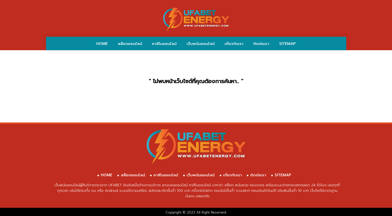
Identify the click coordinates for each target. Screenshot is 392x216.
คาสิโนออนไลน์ (164, 43)
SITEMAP (287, 43)
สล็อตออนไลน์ (130, 43)
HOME (102, 43)
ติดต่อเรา (261, 43)
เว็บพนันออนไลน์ (201, 43)
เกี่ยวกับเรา (234, 43)
